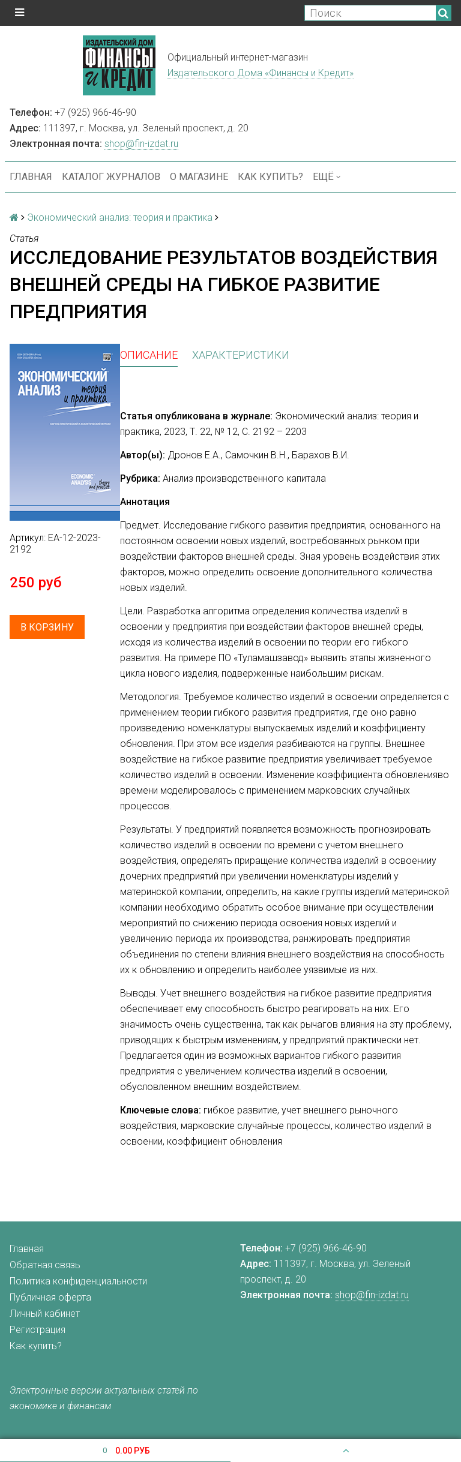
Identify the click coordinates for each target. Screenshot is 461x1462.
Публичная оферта (50, 1297)
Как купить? (270, 176)
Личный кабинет (45, 1313)
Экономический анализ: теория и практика (119, 217)
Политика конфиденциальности (78, 1281)
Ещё (327, 176)
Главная (31, 176)
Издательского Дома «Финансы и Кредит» (260, 73)
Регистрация (37, 1329)
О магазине (199, 176)
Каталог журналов (111, 176)
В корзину (47, 627)
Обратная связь (45, 1265)
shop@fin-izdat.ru (141, 143)
